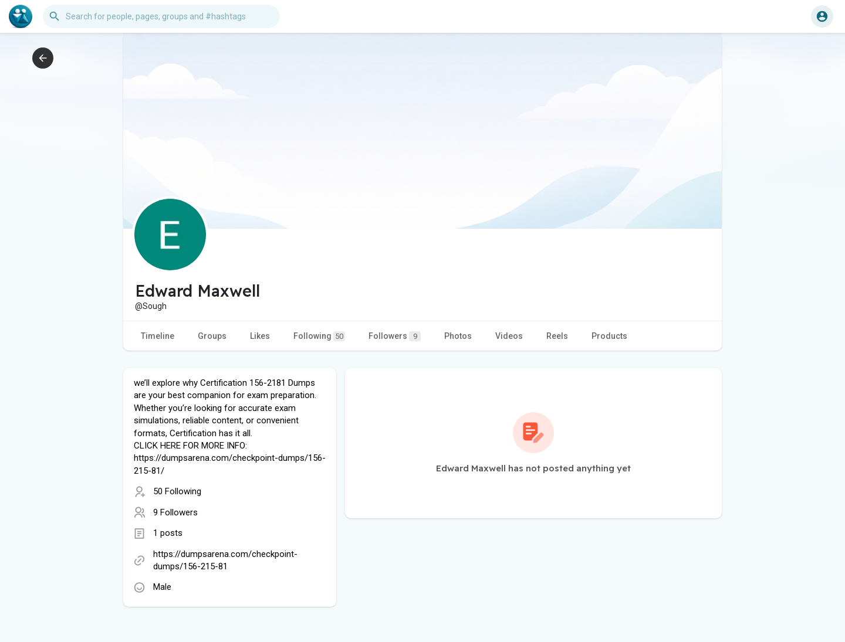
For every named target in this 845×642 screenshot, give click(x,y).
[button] (161, 16)
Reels (557, 336)
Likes (260, 336)
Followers (395, 336)
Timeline (157, 336)
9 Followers (175, 512)
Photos (458, 336)
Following (319, 336)
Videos (509, 336)
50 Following (177, 491)
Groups (212, 336)
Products (609, 336)
